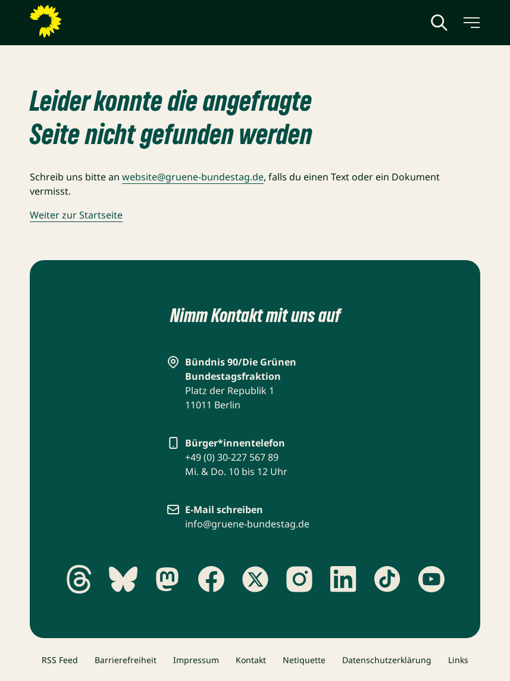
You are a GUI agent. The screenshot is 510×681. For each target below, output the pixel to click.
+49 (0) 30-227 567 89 (232, 457)
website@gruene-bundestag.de (193, 176)
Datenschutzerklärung (386, 660)
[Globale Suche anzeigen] (439, 22)
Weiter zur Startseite (76, 214)
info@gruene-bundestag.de (247, 523)
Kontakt (251, 660)
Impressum (196, 660)
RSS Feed (60, 660)
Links (458, 660)
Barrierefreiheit (126, 660)
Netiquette (304, 660)
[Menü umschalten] (471, 23)
